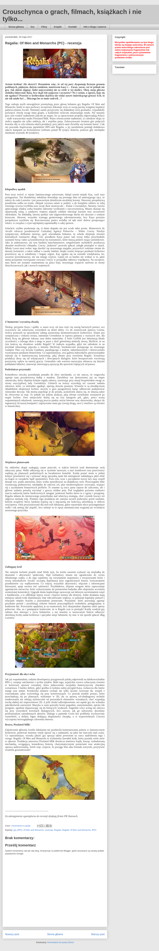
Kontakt (72, 27)
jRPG (19, 830)
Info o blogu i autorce (95, 27)
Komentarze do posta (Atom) (60, 942)
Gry (32, 27)
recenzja (49, 830)
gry (15, 830)
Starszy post (98, 934)
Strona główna (16, 27)
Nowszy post (12, 934)
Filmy (44, 27)
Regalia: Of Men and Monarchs (76, 830)
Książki (58, 27)
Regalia (57, 830)
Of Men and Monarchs (33, 830)
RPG (94, 830)
